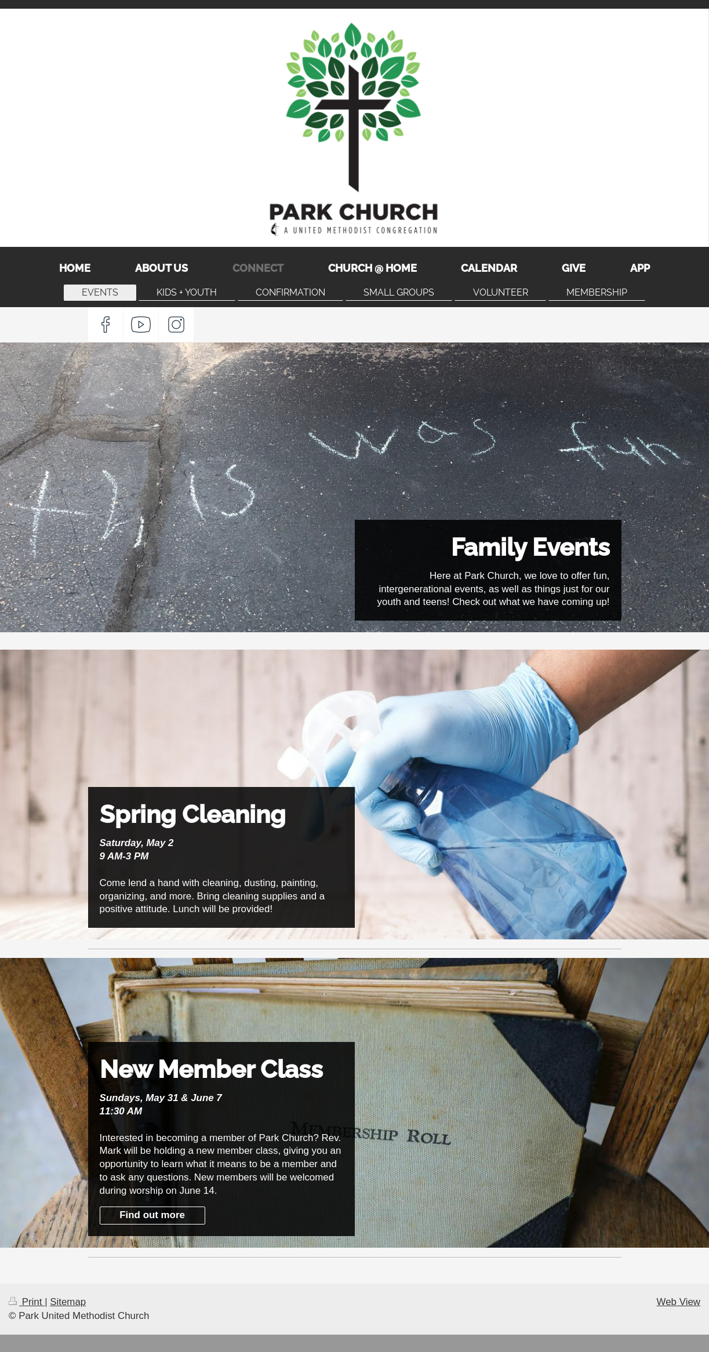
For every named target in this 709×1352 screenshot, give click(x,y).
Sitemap (68, 1301)
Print (27, 1301)
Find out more (152, 1214)
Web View (678, 1301)
